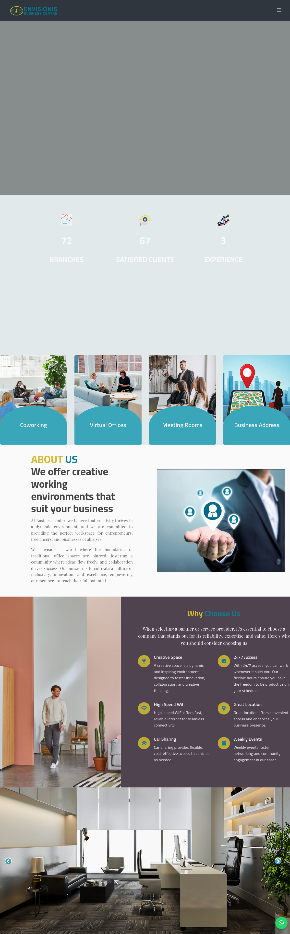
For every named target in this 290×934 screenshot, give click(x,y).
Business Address (257, 425)
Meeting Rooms (182, 425)
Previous (8, 861)
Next (278, 861)
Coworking (33, 425)
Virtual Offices (108, 425)
